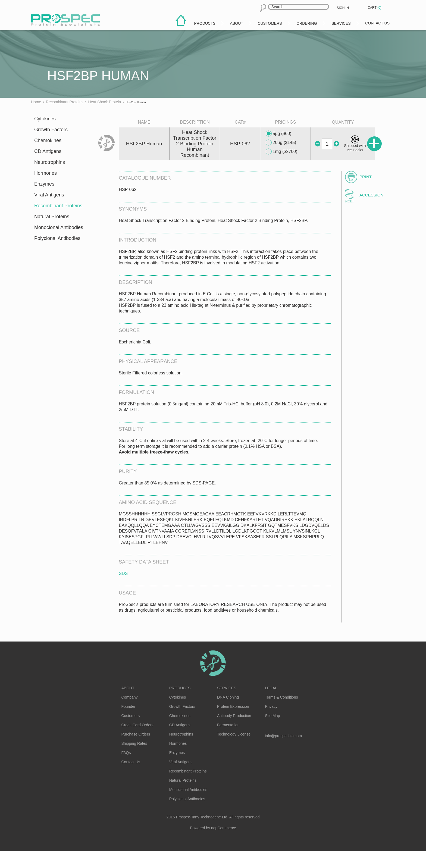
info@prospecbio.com (283, 736)
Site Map (272, 716)
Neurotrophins (49, 162)
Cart (375, 8)
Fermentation (228, 725)
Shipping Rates (134, 743)
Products (180, 688)
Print (365, 176)
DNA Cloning (228, 697)
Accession (371, 195)
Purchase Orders (135, 734)
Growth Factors (51, 129)
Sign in (343, 8)
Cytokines (45, 118)
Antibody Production (234, 716)
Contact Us (130, 762)
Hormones (45, 173)
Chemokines (47, 140)
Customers (130, 716)
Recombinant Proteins (58, 205)
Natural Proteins (51, 216)
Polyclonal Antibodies (57, 238)
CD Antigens (47, 151)
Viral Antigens (49, 195)
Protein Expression (233, 706)
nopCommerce (223, 828)
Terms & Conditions (281, 697)
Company (129, 697)
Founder (128, 706)
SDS (123, 573)
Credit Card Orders (137, 725)
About (127, 688)
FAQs (126, 752)
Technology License (233, 734)
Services (226, 688)
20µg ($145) (281, 143)
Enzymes (44, 184)
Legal (271, 688)
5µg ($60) (279, 134)
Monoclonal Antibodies (58, 227)
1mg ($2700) (281, 152)
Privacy (271, 706)
